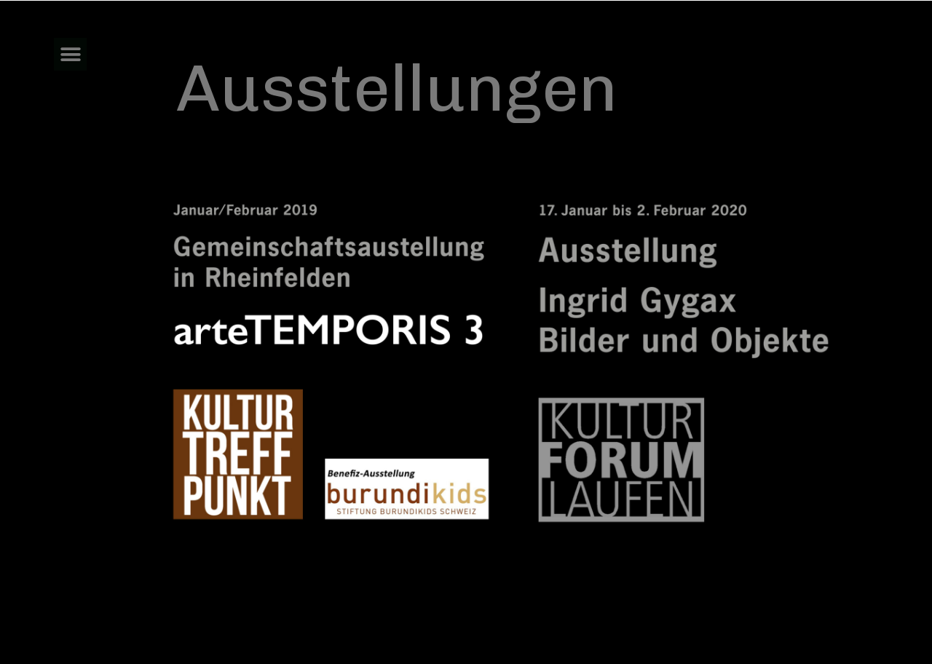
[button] (70, 54)
